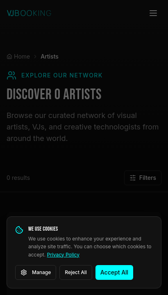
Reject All (76, 272)
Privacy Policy (63, 255)
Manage (35, 272)
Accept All (114, 272)
